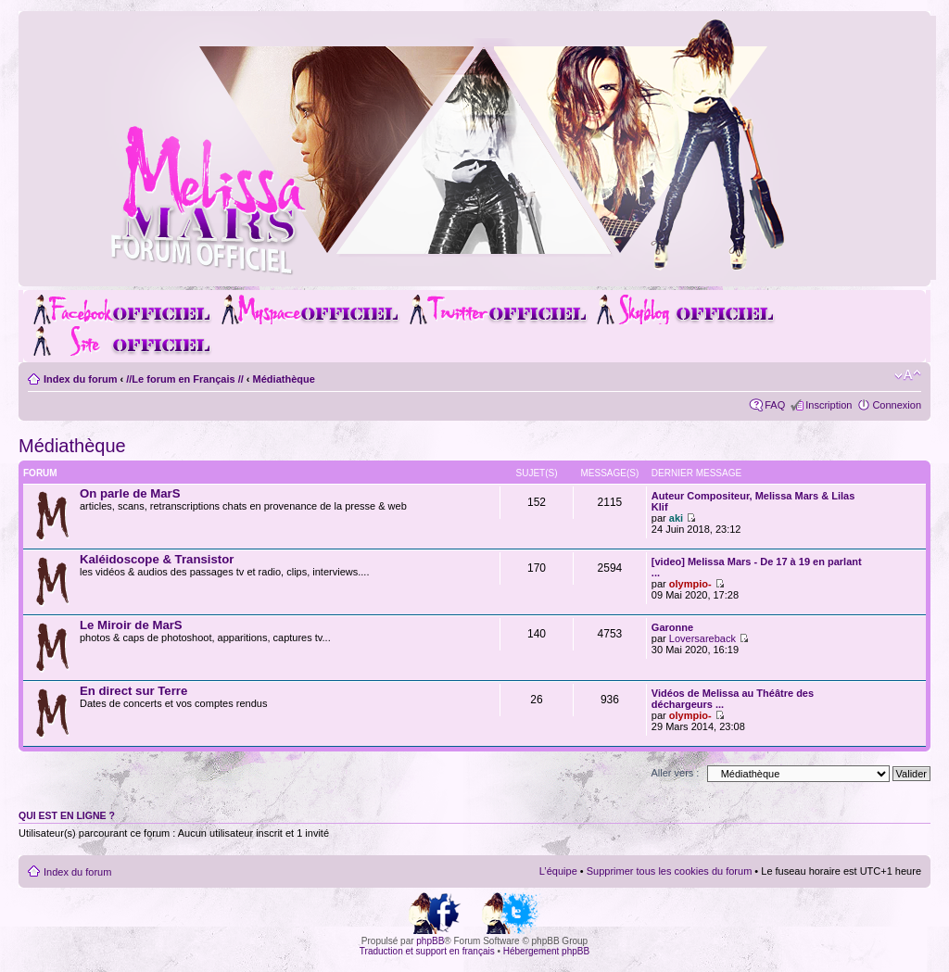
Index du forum (80, 379)
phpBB (430, 941)
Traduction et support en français (427, 951)
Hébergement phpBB (546, 951)
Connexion (896, 404)
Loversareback (702, 638)
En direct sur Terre (133, 691)
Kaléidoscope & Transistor (157, 559)
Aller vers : (675, 772)
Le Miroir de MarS (131, 625)
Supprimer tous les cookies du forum (670, 871)
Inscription (828, 404)
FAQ (775, 404)
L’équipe (558, 871)
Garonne (672, 627)
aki (676, 518)
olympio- (690, 583)
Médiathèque (284, 379)
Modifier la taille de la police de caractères (907, 375)
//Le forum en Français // (185, 379)
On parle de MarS (130, 493)
